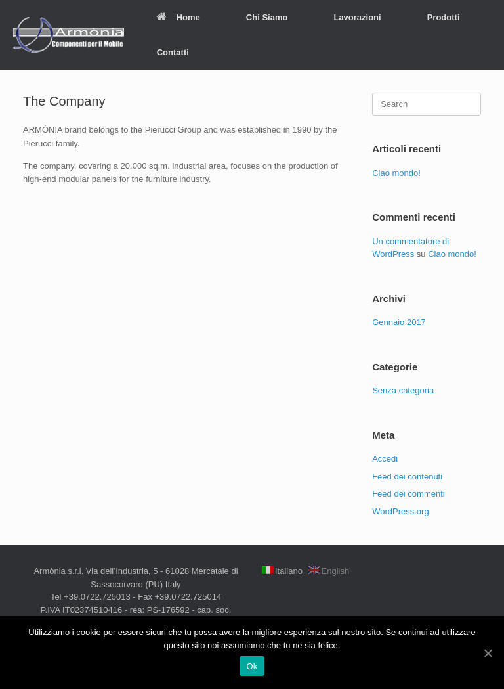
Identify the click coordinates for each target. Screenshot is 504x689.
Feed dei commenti (408, 494)
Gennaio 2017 (399, 322)
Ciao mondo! (396, 173)
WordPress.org (400, 511)
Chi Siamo (267, 17)
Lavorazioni (357, 17)
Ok (251, 666)
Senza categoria (403, 390)
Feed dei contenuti (407, 476)
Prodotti (443, 17)
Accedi (385, 459)
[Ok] (487, 652)
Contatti (173, 52)
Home (178, 17)
